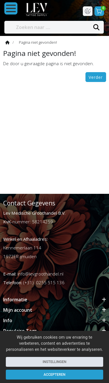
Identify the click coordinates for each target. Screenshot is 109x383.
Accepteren (54, 375)
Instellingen (55, 362)
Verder (96, 77)
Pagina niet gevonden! (38, 42)
